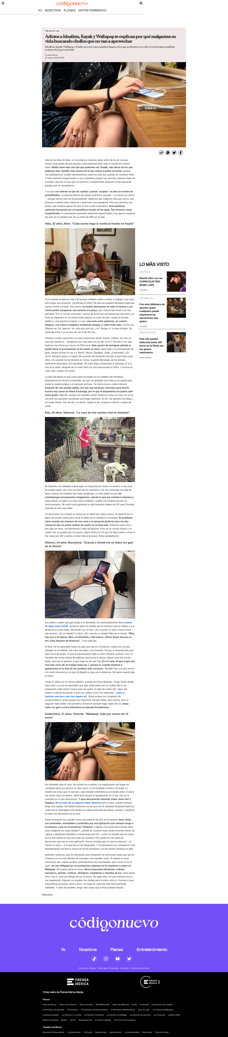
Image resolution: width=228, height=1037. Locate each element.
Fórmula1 (88, 1032)
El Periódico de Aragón (162, 1005)
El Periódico (72, 1010)
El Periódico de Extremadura (94, 1010)
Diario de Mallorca (120, 1005)
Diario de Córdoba (68, 1005)
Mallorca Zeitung (50, 1020)
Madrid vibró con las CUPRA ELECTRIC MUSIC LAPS (151, 281)
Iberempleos (116, 1032)
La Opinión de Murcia (94, 1015)
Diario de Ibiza (86, 1005)
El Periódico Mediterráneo (123, 1010)
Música (145, 272)
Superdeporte (85, 1020)
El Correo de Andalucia (125, 1020)
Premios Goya (162, 1032)
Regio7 (64, 1020)
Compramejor (74, 1032)
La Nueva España (51, 1015)
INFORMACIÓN (102, 1005)
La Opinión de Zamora (140, 1015)
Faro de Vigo (144, 1010)
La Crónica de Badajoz (163, 1010)
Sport (73, 1020)
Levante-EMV (174, 1015)
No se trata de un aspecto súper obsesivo (78, 803)
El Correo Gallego (103, 1020)
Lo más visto (154, 264)
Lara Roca (143, 290)
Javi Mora (143, 326)
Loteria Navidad (132, 1032)
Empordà (144, 1005)
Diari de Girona (49, 1005)
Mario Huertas (145, 357)
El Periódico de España (53, 1010)
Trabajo (146, 298)
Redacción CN (52, 55)
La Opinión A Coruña (71, 1015)
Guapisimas (101, 1032)
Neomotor (147, 1032)
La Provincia (159, 1015)
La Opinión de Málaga (117, 1015)
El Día (134, 1005)
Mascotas (147, 332)
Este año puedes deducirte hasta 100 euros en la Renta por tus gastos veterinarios (151, 345)
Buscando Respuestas (53, 1032)
